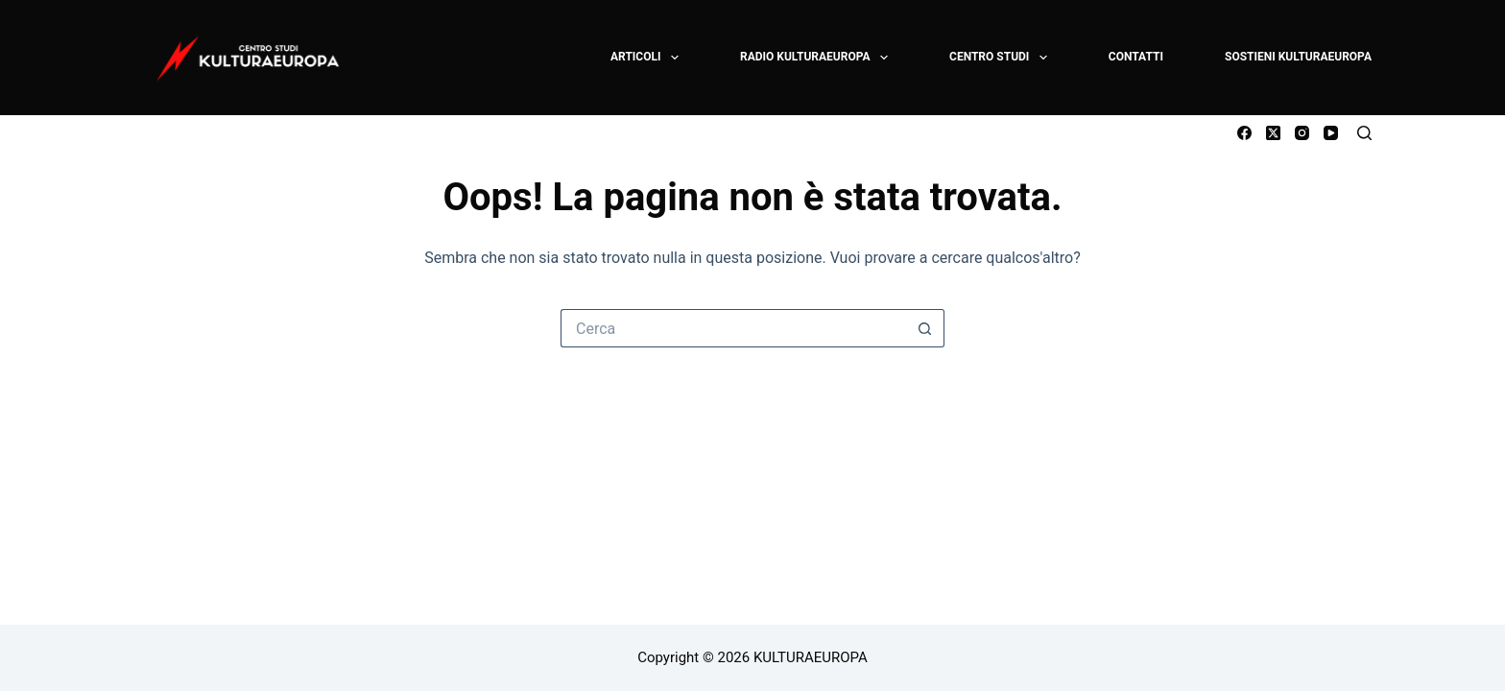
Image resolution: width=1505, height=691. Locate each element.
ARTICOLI (645, 57)
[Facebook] (1244, 133)
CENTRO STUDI (999, 57)
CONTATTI (1136, 56)
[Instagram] (1302, 133)
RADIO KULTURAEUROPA (815, 57)
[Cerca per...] (733, 328)
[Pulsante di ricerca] (925, 328)
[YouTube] (1331, 133)
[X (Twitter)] (1273, 133)
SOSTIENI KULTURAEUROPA (1298, 56)
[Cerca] (1364, 133)
